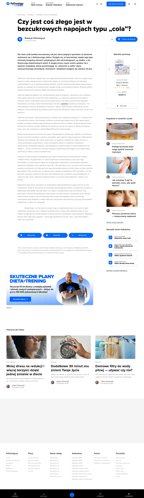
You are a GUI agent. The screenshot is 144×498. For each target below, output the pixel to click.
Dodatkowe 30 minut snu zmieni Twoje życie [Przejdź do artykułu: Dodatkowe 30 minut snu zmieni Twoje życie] (70, 368)
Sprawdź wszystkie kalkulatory (116, 271)
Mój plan (43, 496)
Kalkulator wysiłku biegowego (82, 479)
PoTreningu (21, 15)
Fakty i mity (120, 468)
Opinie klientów (33, 458)
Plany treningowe (34, 468)
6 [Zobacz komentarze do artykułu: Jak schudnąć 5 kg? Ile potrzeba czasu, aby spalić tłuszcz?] (134, 173)
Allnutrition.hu (54, 471)
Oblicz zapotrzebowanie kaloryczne (124, 246)
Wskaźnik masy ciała (124, 237)
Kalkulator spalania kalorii (80, 471)
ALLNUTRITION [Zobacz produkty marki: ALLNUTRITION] (122, 80)
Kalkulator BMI (77, 458)
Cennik (30, 471)
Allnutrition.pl (54, 460)
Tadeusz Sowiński (118, 177)
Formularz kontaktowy (101, 460)
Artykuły (31, 15)
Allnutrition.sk (54, 466)
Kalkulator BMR (77, 460)
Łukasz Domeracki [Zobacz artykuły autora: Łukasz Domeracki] (18, 385)
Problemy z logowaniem (102, 463)
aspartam (64, 104)
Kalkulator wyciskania (79, 476)
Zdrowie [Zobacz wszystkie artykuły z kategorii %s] (53, 362)
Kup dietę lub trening (116, 4)
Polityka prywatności (13, 460)
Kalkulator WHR (77, 463)
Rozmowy (100, 496)
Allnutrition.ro (54, 468)
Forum (118, 476)
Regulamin (9, 463)
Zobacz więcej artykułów (114, 222)
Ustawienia (129, 496)
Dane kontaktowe (12, 471)
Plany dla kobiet (33, 460)
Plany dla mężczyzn (35, 463)
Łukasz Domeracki (118, 144)
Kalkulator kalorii (77, 466)
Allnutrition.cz (54, 463)
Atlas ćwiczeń (120, 458)
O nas (8, 458)
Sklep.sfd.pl (54, 458)
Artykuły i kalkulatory (54, 4)
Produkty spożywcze (123, 463)
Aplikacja (9, 468)
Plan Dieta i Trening (100, 458)
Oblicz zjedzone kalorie (124, 255)
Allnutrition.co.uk (55, 476)
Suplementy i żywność (74, 4)
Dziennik (15, 496)
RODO (8, 466)
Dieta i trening (36, 4)
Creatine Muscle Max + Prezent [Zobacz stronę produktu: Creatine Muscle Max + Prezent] (122, 84)
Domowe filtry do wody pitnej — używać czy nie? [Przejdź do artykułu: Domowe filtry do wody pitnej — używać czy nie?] (113, 368)
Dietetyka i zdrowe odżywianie (46, 15)
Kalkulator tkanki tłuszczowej (81, 474)
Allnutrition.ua (54, 474)
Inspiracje (119, 466)
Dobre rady (119, 471)
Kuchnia (118, 460)
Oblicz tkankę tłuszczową (124, 262)
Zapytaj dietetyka (121, 474)
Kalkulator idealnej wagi (80, 468)
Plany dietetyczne (34, 466)
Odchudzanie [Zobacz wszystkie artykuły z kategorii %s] (11, 362)
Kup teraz (123, 106)
